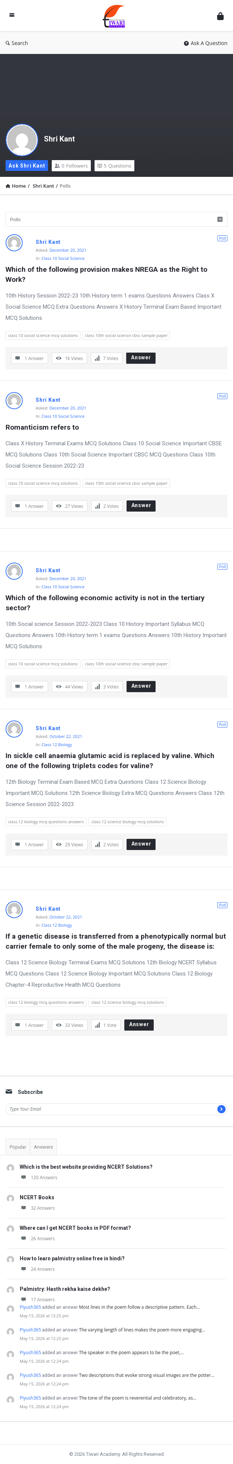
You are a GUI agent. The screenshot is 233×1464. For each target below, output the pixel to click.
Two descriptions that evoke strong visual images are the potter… (146, 1375)
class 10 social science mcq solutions (43, 335)
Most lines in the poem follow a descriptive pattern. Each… (139, 1307)
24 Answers (37, 1269)
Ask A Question (205, 43)
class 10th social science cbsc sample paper (126, 335)
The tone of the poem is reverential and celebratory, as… (137, 1398)
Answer (141, 357)
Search (17, 43)
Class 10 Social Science (63, 258)
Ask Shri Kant (27, 166)
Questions (114, 166)
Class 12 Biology (57, 744)
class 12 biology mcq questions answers (46, 821)
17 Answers (37, 1299)
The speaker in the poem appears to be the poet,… (131, 1352)
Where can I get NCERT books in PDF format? (75, 1228)
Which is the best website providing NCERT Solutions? (86, 1167)
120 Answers (38, 1177)
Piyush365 (30, 1307)
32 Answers (37, 1208)
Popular (18, 1147)
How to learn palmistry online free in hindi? (72, 1258)
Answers (43, 1147)
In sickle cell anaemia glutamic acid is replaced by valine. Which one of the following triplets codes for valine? (111, 760)
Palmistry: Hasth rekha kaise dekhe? (65, 1289)
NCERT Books (37, 1197)
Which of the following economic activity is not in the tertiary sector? (106, 602)
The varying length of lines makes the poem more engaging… (142, 1330)
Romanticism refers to (42, 427)
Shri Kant (59, 138)
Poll (222, 238)
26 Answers (37, 1238)
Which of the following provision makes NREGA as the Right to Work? (107, 274)
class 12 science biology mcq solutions (127, 821)
